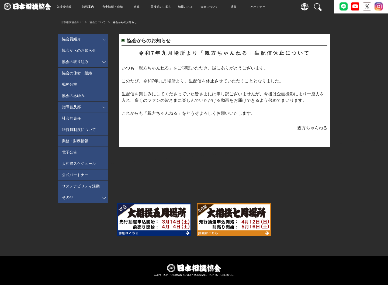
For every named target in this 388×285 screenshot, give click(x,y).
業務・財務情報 (75, 141)
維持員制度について (79, 129)
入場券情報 (75, 6)
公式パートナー (75, 175)
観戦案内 (100, 6)
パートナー (269, 6)
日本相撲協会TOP (71, 22)
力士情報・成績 (124, 6)
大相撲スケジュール (79, 163)
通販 (245, 6)
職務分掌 (69, 84)
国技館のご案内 (172, 6)
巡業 (148, 6)
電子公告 (69, 152)
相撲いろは (196, 6)
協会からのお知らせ (79, 50)
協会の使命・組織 (77, 73)
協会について (221, 6)
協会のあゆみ (73, 95)
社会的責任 (71, 118)
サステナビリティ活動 (81, 186)
